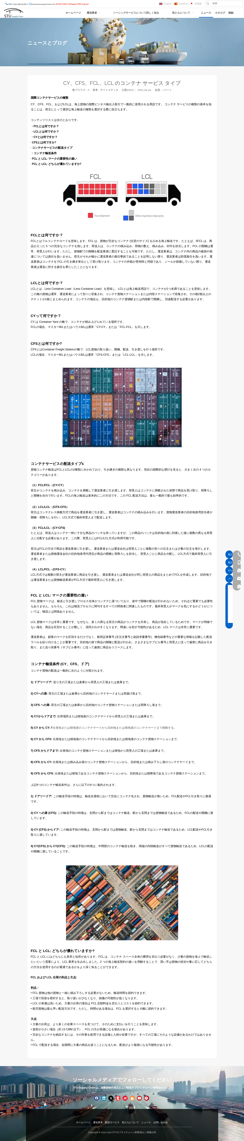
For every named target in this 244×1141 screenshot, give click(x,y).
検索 (208, 3)
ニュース (146, 1122)
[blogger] (132, 1098)
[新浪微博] (125, 1098)
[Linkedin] (103, 1098)
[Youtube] (139, 1098)
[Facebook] (96, 1098)
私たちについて (130, 1122)
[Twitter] (110, 1098)
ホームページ (83, 1122)
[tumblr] (118, 1098)
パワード (167, 90)
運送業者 (98, 1122)
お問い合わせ (160, 1122)
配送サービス (112, 1122)
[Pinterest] (146, 1098)
